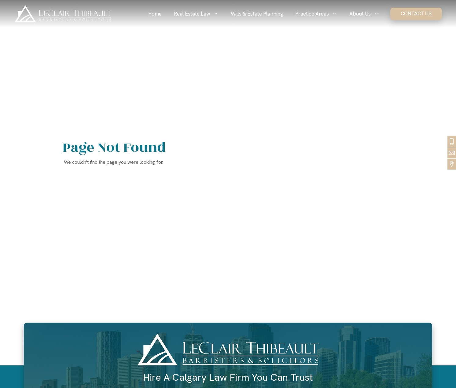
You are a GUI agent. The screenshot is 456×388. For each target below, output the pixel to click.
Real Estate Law (199, 14)
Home (155, 13)
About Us (367, 14)
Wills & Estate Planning (257, 13)
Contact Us (416, 13)
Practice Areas (319, 14)
